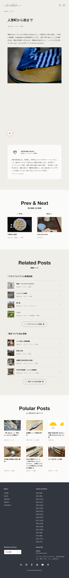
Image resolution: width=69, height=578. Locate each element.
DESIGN (7, 499)
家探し (16, 242)
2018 (37, 517)
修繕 (13, 475)
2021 (37, 508)
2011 (37, 539)
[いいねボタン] (10, 133)
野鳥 (30, 287)
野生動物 (32, 315)
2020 (37, 511)
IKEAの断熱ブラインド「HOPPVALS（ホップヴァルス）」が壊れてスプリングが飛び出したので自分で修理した (34, 468)
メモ (12, 444)
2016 (37, 523)
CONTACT (7, 505)
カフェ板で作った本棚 (55, 463)
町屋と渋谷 (19, 351)
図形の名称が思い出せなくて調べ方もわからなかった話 (56, 440)
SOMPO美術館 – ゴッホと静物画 (26, 370)
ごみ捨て (37, 444)
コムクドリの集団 (21, 293)
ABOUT (6, 502)
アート (31, 344)
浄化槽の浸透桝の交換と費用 (12, 465)
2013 (37, 532)
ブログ (16, 26)
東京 (22, 26)
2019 (37, 514)
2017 (37, 520)
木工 (57, 475)
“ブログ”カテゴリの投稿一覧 (35, 324)
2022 (37, 505)
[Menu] (60, 5)
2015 (37, 526)
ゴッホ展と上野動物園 (23, 341)
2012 (37, 536)
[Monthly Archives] (12, 552)
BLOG (6, 496)
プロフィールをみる (18, 173)
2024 (37, 499)
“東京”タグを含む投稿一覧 (35, 381)
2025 (37, 496)
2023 (37, 502)
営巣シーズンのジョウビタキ (25, 284)
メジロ (18, 312)
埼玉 (22, 242)
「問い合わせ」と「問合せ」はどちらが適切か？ (11, 438)
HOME (6, 493)
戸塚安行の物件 (12, 239)
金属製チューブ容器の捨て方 (34, 438)
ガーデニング (33, 306)
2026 (37, 493)
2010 (37, 542)
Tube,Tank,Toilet (42, 239)
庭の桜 (18, 303)
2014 (37, 529)
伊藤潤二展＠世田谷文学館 (24, 360)
